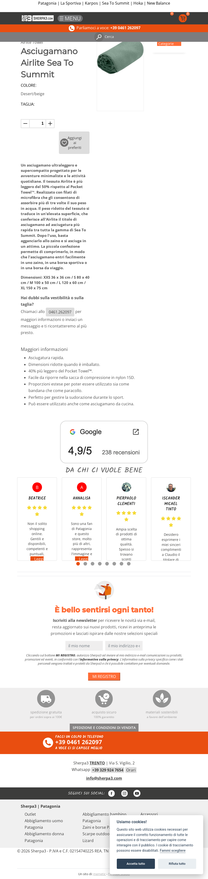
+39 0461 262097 (78, 742)
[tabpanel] (37, 519)
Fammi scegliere (173, 851)
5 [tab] (107, 564)
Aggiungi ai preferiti (71, 142)
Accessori (149, 814)
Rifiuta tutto (177, 863)
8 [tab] (129, 564)
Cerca (104, 36)
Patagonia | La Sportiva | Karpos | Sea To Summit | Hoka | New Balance (104, 3)
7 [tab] (121, 564)
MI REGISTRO (104, 676)
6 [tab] (114, 564)
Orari (131, 770)
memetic (99, 874)
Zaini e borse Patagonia (104, 827)
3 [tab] (92, 564)
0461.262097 (60, 312)
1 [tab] (78, 564)
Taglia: (28, 104)
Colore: (28, 85)
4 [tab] (100, 564)
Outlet (30, 814)
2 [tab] (85, 564)
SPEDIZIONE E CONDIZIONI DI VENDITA (104, 727)
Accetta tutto (136, 863)
